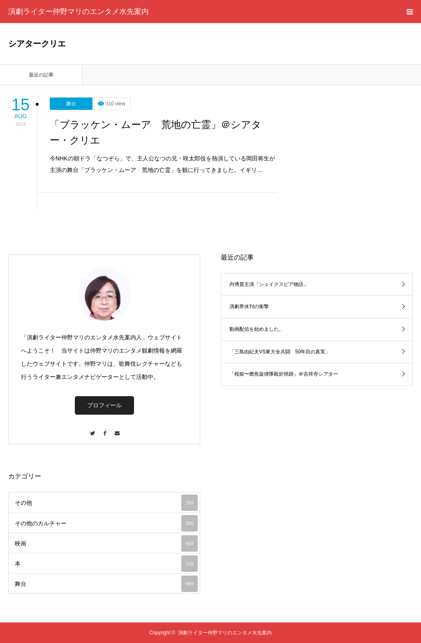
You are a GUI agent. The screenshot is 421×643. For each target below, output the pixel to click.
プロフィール (104, 405)
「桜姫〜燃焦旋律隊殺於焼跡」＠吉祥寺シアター (283, 374)
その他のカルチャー (106, 523)
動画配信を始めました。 (256, 329)
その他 (106, 502)
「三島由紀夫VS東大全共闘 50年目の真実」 (279, 352)
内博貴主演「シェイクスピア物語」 (268, 284)
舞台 (71, 104)
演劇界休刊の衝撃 (249, 306)
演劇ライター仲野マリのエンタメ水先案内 (78, 11)
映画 (106, 543)
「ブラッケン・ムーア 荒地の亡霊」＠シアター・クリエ (155, 132)
